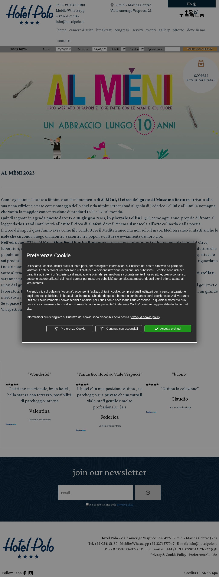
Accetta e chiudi (168, 329)
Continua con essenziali (119, 329)
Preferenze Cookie (69, 329)
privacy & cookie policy (145, 317)
